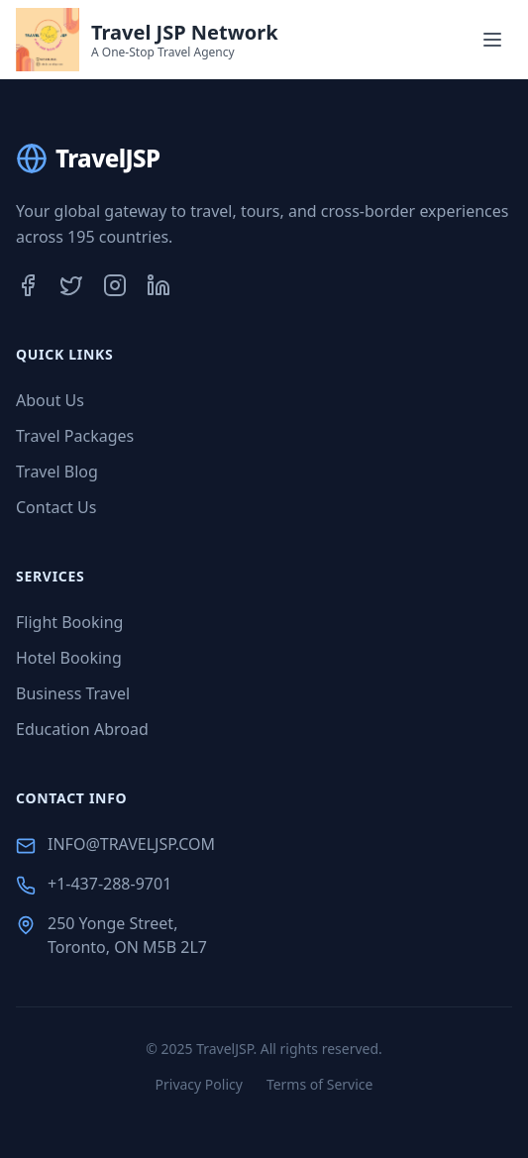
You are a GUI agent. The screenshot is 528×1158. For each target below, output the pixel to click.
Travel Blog (57, 471)
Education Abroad (82, 729)
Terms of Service (319, 1084)
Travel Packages (75, 436)
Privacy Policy (199, 1084)
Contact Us (56, 507)
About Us (50, 400)
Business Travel (73, 693)
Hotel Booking (69, 658)
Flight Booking (69, 622)
